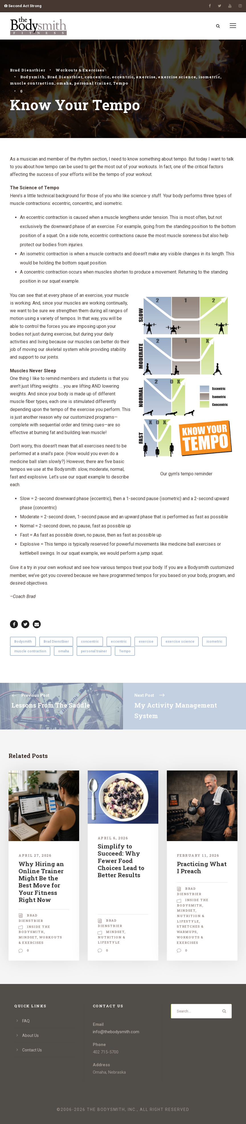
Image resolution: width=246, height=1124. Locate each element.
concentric (97, 76)
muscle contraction (32, 83)
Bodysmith (32, 76)
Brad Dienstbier (27, 70)
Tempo (120, 83)
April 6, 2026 (113, 838)
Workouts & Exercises (80, 70)
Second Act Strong (23, 6)
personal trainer (92, 83)
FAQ (26, 1021)
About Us (30, 1035)
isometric (209, 76)
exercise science (177, 76)
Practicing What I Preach (202, 867)
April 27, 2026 (35, 855)
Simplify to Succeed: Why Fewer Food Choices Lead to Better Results (121, 860)
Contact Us (32, 1050)
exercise (146, 76)
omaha (64, 83)
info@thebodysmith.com (116, 1031)
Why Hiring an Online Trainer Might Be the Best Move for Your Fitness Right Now (41, 882)
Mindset (28, 937)
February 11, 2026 (198, 855)
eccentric (123, 76)
